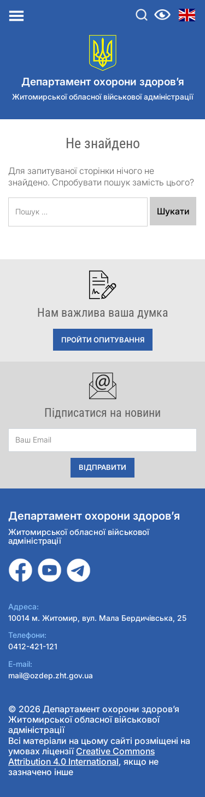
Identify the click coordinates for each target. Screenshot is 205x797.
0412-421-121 (32, 646)
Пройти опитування (102, 339)
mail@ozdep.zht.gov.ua (50, 675)
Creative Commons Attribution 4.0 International (81, 756)
